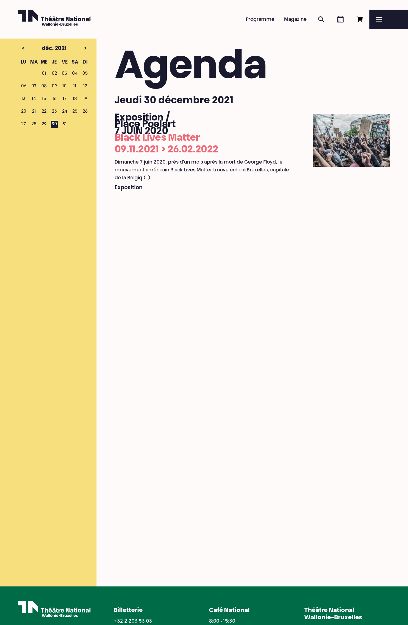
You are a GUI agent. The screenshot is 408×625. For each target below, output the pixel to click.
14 (34, 99)
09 (54, 86)
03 (64, 74)
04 (74, 74)
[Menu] (388, 19)
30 (54, 124)
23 (54, 112)
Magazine (295, 19)
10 (64, 86)
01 (44, 74)
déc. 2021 (44, 49)
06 (23, 86)
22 (44, 112)
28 (33, 124)
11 (74, 86)
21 (34, 112)
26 (85, 112)
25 (74, 112)
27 (23, 124)
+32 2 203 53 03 (132, 621)
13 (23, 99)
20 (23, 112)
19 (85, 99)
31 (64, 124)
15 (44, 99)
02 (54, 74)
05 (85, 74)
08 (44, 86)
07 (33, 86)
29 (44, 124)
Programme (260, 19)
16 (54, 99)
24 (64, 112)
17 (65, 99)
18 (75, 99)
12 (85, 86)
